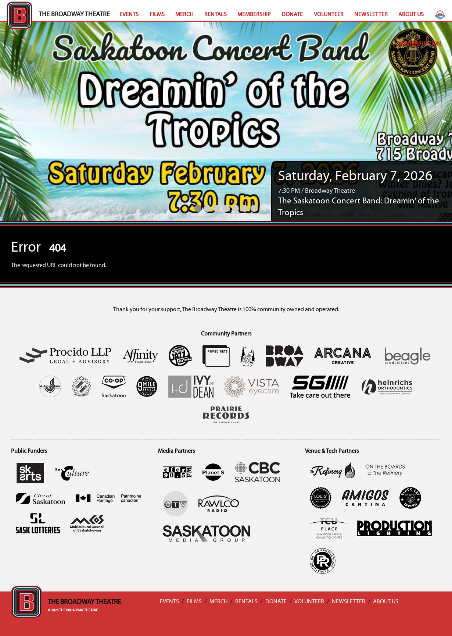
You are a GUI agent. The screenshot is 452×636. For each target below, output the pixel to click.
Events (129, 15)
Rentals (215, 15)
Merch (184, 15)
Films (157, 15)
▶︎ (447, 121)
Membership (254, 15)
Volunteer (329, 15)
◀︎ (11, 121)
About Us (411, 15)
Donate (292, 15)
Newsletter (371, 15)
